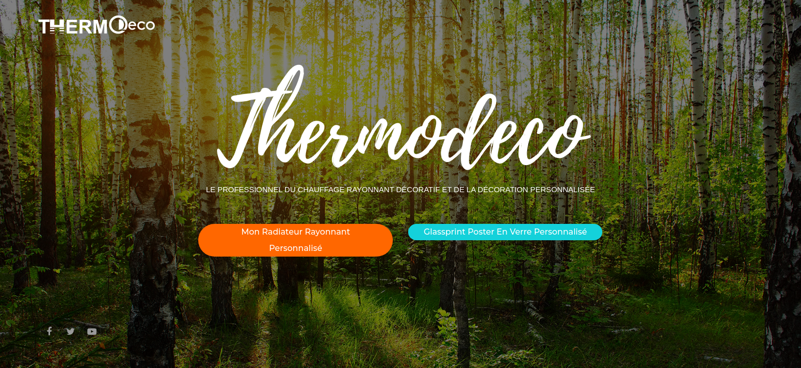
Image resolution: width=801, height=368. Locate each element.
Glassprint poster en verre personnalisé (505, 232)
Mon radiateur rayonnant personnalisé (295, 240)
